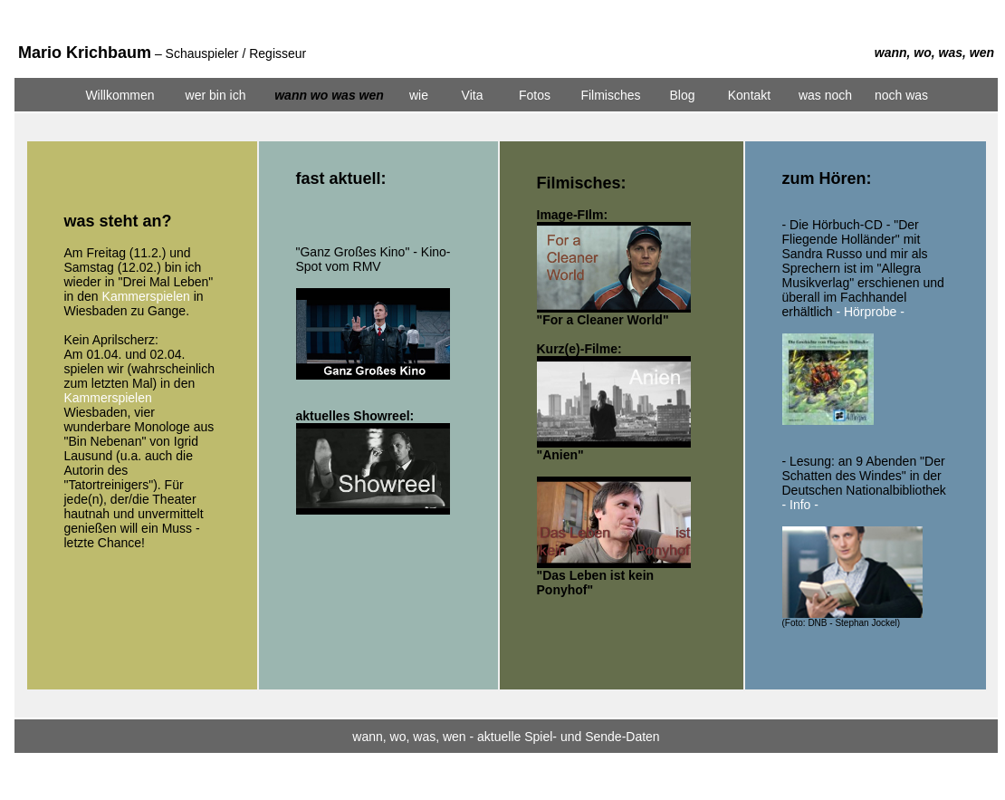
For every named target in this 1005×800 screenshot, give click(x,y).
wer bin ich (216, 95)
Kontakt (749, 95)
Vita (472, 95)
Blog (681, 95)
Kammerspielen (146, 296)
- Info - (800, 504)
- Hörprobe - (870, 311)
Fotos (534, 95)
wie (418, 95)
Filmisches (610, 95)
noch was (901, 95)
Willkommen (119, 95)
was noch (825, 95)
